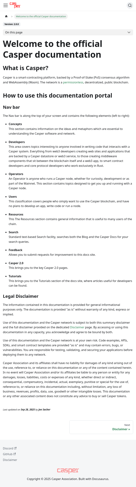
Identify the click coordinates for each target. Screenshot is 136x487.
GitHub (9, 454)
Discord (9, 448)
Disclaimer (77, 327)
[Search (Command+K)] (130, 5)
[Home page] (6, 16)
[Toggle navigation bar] (5, 5)
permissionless (73, 82)
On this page (14, 32)
